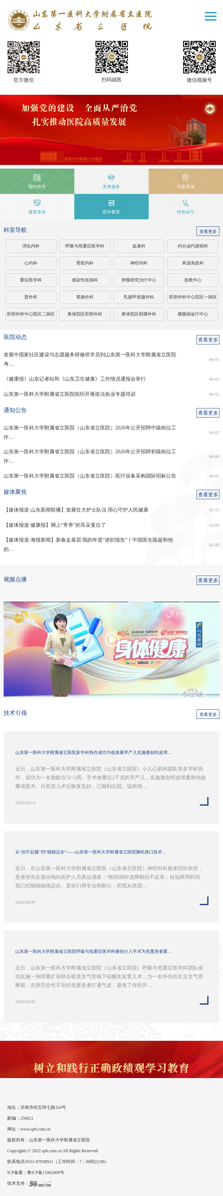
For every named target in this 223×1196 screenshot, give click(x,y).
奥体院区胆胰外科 (138, 314)
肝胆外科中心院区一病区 (193, 297)
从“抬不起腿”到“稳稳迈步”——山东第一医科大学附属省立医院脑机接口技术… (90, 851)
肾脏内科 (85, 263)
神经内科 (139, 263)
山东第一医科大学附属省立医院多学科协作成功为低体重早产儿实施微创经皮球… (93, 752)
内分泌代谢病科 (193, 246)
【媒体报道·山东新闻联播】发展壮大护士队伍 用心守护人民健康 (76, 510)
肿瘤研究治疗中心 (138, 280)
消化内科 (31, 246)
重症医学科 (31, 280)
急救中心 (193, 280)
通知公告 (15, 410)
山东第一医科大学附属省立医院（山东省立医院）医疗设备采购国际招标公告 (90, 476)
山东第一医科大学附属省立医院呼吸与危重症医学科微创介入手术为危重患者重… (93, 951)
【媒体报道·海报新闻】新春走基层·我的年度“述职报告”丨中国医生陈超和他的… (88, 544)
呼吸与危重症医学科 (84, 246)
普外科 (30, 297)
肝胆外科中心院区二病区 (31, 314)
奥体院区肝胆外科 (84, 314)
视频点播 (15, 579)
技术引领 (15, 713)
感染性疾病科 (85, 280)
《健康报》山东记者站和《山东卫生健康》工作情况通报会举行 (75, 379)
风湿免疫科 (193, 263)
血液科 (138, 246)
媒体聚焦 (15, 492)
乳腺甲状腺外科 (139, 297)
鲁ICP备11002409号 (45, 1172)
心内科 (30, 263)
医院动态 (15, 337)
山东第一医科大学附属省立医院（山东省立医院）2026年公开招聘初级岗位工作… (90, 456)
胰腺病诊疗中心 (193, 314)
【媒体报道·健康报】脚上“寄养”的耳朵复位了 (55, 525)
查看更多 (208, 231)
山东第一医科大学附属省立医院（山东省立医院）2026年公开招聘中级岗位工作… (90, 432)
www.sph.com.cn (35, 1129)
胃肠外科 (85, 297)
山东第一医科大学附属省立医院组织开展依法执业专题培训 (70, 394)
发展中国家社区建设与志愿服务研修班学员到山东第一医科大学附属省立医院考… (90, 359)
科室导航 (15, 230)
